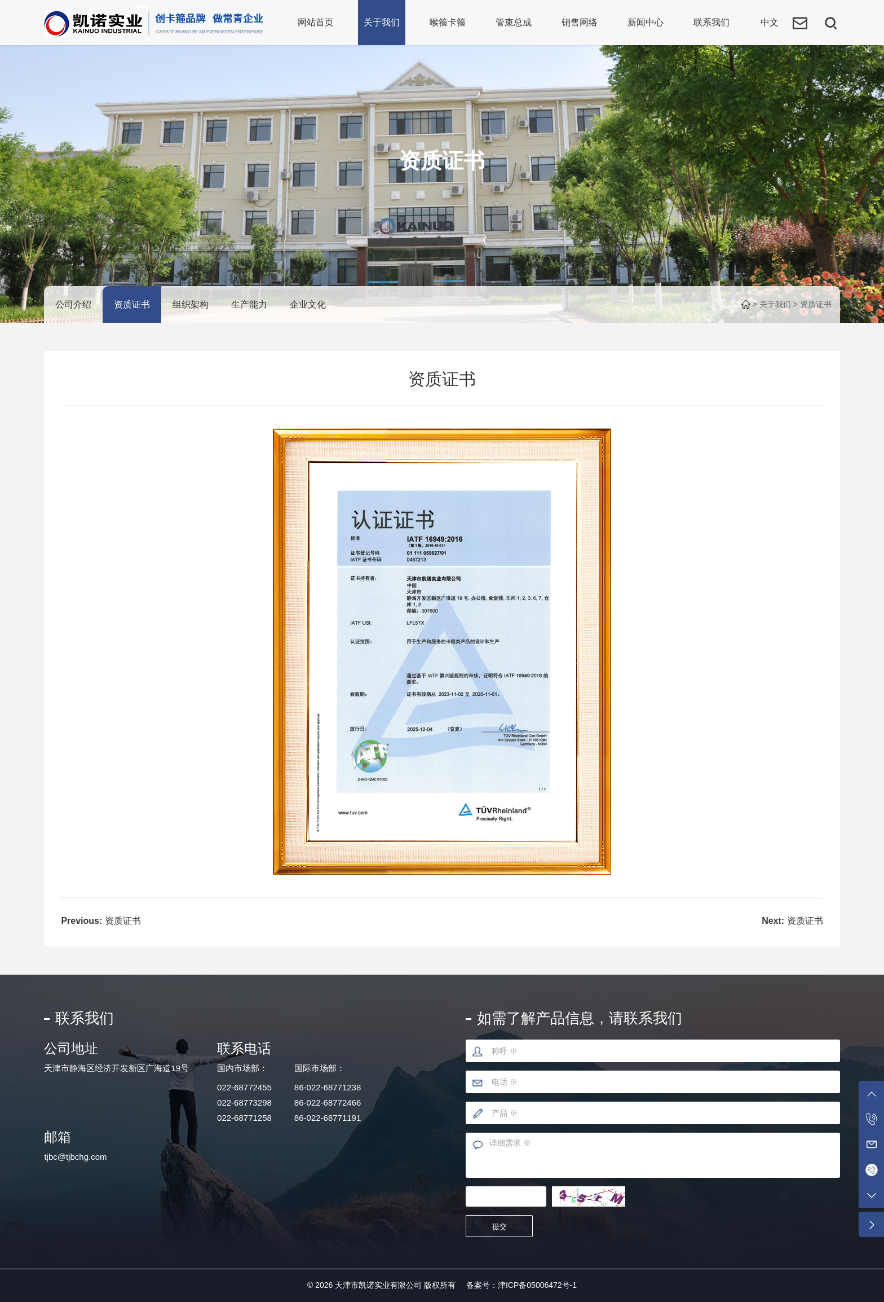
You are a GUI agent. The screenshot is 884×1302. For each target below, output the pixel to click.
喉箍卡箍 (448, 22)
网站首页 (316, 22)
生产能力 (249, 304)
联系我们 (711, 22)
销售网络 (580, 22)
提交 (499, 1226)
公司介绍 (73, 304)
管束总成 (514, 22)
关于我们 (382, 22)
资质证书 (132, 304)
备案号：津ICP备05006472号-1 (521, 1285)
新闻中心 (645, 22)
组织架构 (191, 304)
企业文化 (308, 304)
